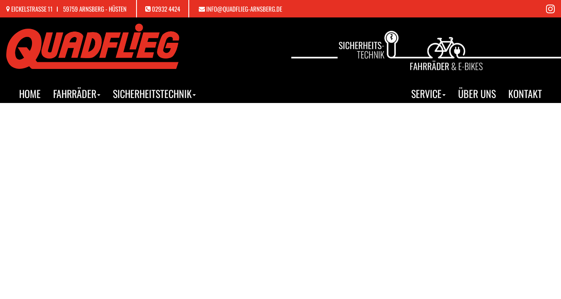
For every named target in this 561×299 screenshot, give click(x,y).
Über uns (477, 93)
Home (30, 93)
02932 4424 (166, 8)
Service (428, 93)
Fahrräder (76, 93)
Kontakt (525, 93)
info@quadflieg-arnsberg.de (244, 8)
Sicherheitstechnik (154, 93)
